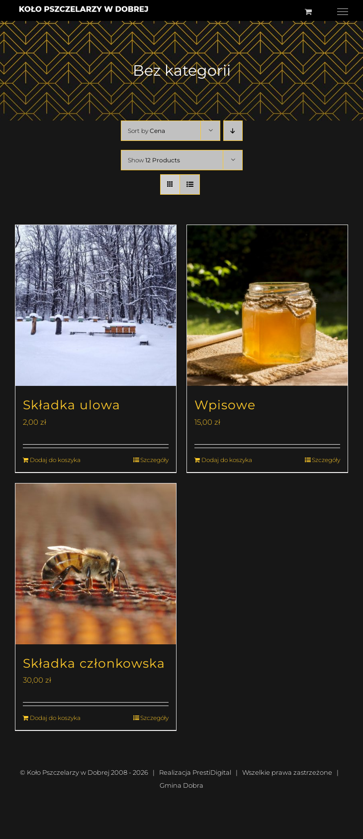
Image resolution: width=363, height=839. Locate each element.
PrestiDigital (211, 772)
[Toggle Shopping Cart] (308, 11)
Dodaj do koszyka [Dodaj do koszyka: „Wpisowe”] (226, 460)
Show (154, 160)
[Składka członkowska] (95, 563)
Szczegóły (154, 460)
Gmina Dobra (181, 785)
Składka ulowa (71, 404)
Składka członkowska (94, 663)
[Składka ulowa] (95, 305)
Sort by (146, 130)
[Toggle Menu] (342, 11)
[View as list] (189, 184)
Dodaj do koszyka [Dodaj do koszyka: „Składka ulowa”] (55, 460)
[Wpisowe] (267, 305)
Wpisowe (225, 404)
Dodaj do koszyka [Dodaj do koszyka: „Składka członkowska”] (55, 717)
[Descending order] (233, 130)
